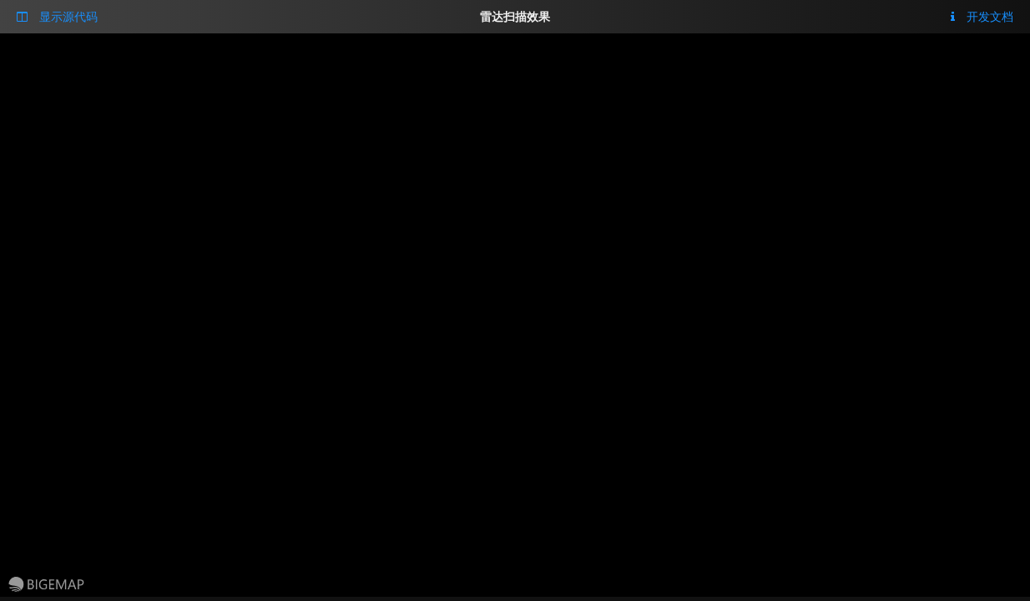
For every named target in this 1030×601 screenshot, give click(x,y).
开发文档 (982, 16)
